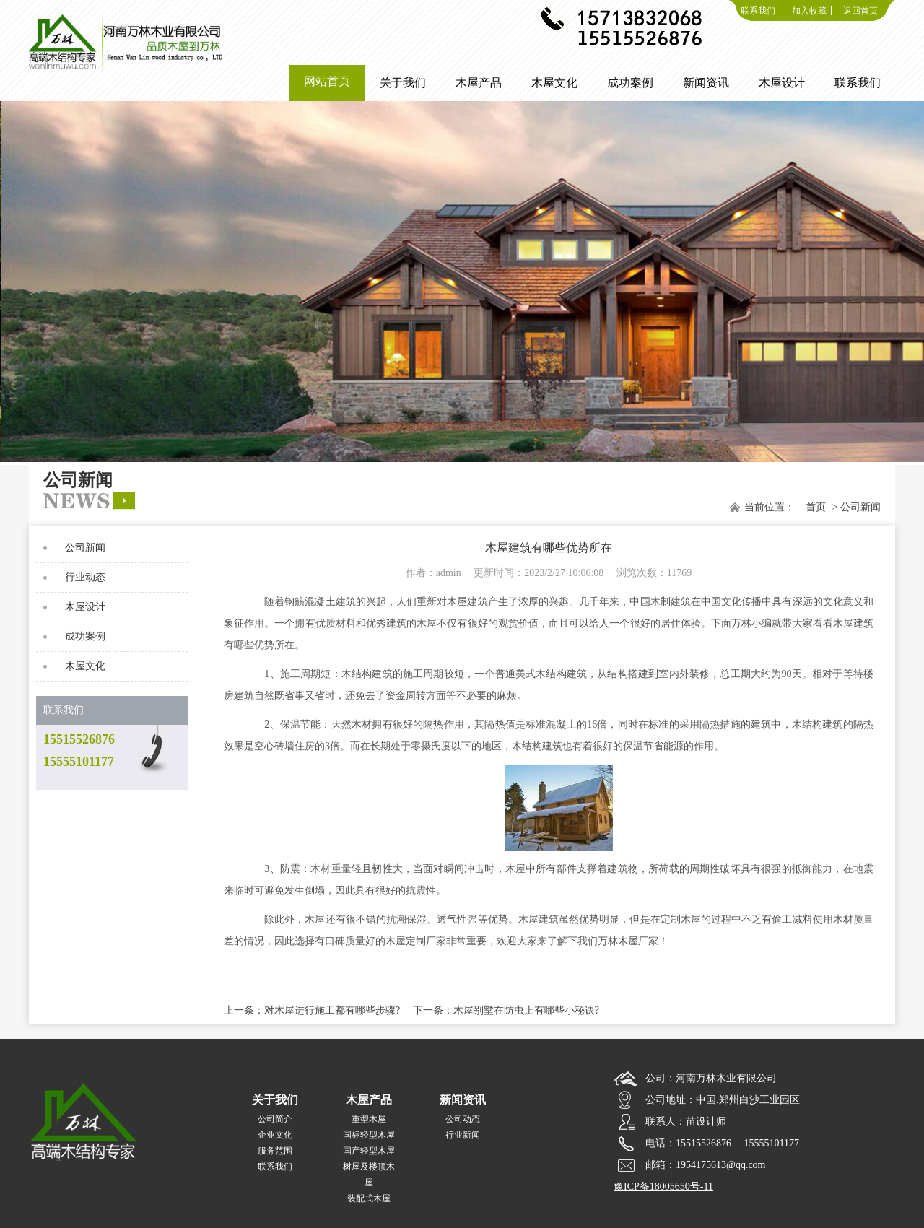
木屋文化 (85, 666)
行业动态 (85, 577)
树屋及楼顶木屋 (369, 1175)
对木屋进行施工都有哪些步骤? (332, 1010)
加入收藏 (809, 10)
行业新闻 (462, 1135)
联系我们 (758, 10)
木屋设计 (85, 606)
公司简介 (275, 1119)
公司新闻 (85, 547)
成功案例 (85, 636)
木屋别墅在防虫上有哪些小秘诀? (526, 1010)
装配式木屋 (369, 1198)
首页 (816, 507)
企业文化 (275, 1135)
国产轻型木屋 (369, 1151)
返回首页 (860, 10)
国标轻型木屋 (369, 1135)
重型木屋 (369, 1119)
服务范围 (275, 1151)
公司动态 (462, 1119)
